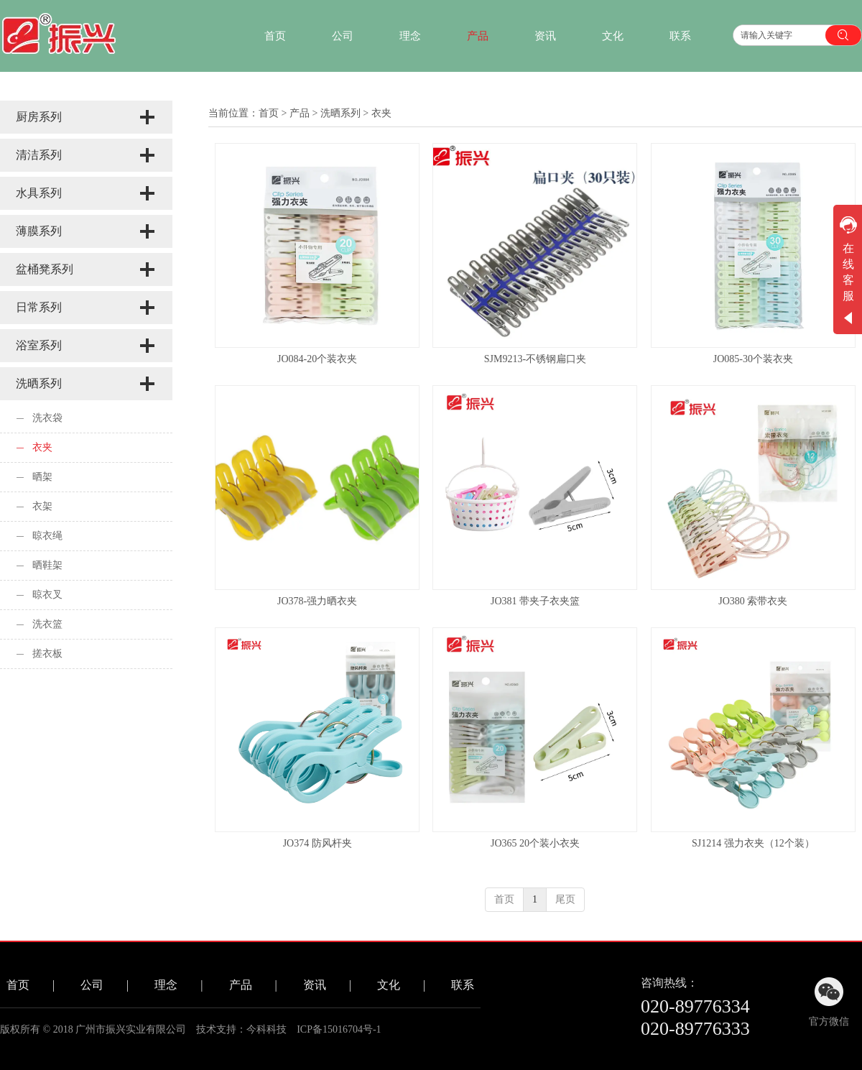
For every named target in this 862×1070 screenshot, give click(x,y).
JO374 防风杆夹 (317, 843)
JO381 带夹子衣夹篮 (535, 601)
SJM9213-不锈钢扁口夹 (535, 359)
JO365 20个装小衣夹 (535, 843)
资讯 (314, 985)
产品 (299, 113)
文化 (388, 985)
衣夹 (381, 113)
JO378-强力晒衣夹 (317, 601)
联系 (462, 985)
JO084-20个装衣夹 (317, 359)
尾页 (565, 899)
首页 (269, 113)
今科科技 (266, 1029)
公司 (91, 985)
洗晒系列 (340, 113)
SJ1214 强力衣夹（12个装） (753, 843)
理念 (165, 985)
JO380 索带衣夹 (752, 601)
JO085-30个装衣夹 (753, 359)
